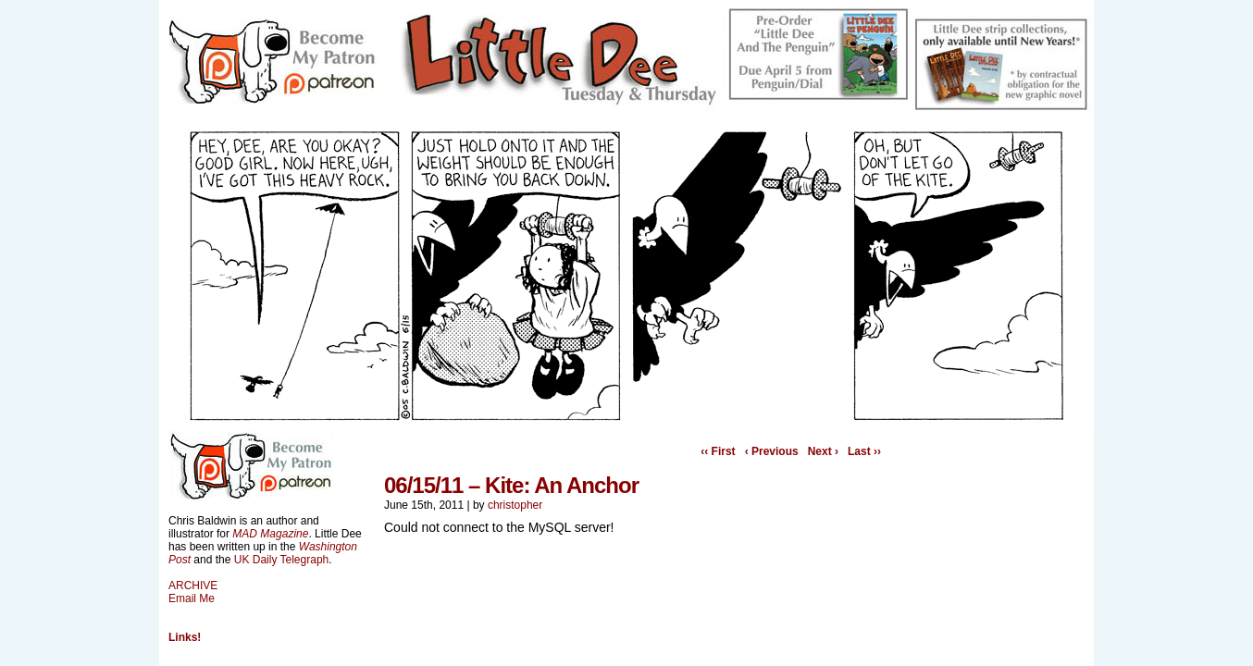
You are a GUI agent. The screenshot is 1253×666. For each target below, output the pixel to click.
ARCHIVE (192, 585)
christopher (515, 505)
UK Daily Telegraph (281, 559)
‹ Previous (772, 451)
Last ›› (864, 451)
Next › (823, 451)
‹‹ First (718, 451)
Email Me (191, 598)
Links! (184, 637)
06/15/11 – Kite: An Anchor (511, 485)
